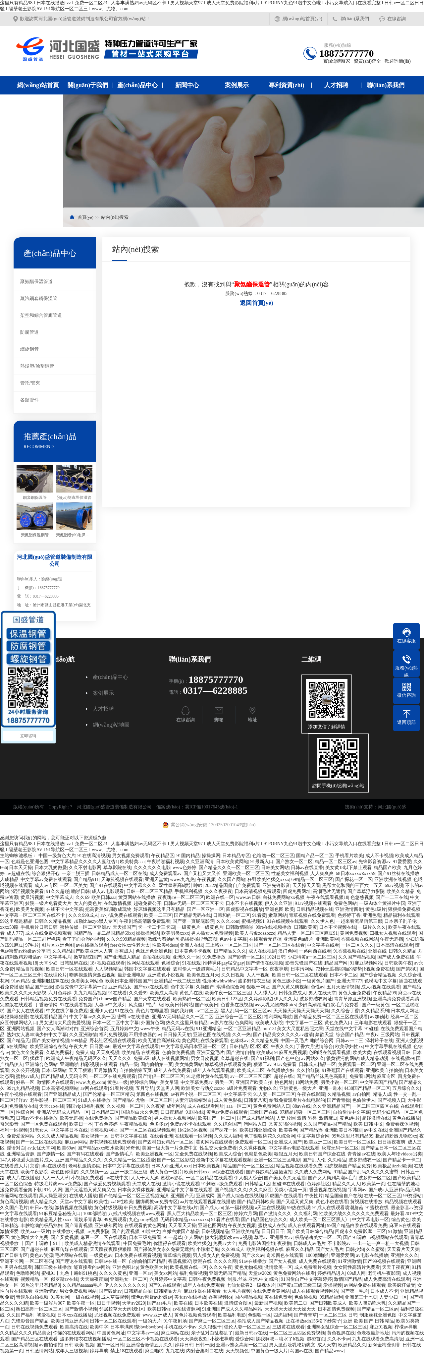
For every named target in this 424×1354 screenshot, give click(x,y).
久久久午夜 (220, 1267)
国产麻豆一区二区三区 (212, 1321)
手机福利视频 (188, 891)
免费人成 (85, 1052)
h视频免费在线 (379, 969)
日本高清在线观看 (394, 945)
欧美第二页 (295, 1303)
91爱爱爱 (402, 861)
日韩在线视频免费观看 (34, 1327)
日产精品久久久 (230, 951)
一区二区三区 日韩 (338, 1315)
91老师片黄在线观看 (207, 1076)
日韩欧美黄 (305, 927)
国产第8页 (406, 969)
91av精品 (20, 980)
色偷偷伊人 (363, 1100)
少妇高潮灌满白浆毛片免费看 (329, 1004)
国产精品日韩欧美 (255, 1201)
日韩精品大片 (168, 1291)
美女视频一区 (94, 1136)
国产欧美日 (206, 1004)
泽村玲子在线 (379, 1040)
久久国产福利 (20, 1315)
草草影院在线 (117, 867)
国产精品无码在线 (192, 915)
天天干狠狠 (80, 1070)
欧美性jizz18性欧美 (113, 1201)
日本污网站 (302, 969)
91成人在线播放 (94, 1100)
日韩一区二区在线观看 (113, 1321)
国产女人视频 (282, 1261)
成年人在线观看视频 (214, 1070)
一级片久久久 (372, 927)
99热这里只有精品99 (352, 1136)
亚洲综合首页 (94, 1028)
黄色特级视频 (108, 1207)
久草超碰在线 (234, 1058)
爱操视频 (332, 1285)
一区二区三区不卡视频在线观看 (145, 1338)
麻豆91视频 (381, 1327)
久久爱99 (138, 992)
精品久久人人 (346, 1183)
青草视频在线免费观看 (312, 915)
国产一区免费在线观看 (44, 1124)
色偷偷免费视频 (178, 1052)
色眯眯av (239, 1040)
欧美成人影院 (269, 1022)
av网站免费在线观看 (364, 1285)
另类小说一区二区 (339, 1082)
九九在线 (175, 1350)
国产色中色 (287, 1058)
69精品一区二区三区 (312, 879)
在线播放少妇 (280, 1070)
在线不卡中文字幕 (64, 909)
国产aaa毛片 (159, 1303)
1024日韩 (276, 957)
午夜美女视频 (242, 1225)
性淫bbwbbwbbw (219, 980)
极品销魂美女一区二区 (318, 1237)
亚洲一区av (140, 1273)
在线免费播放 (99, 1118)
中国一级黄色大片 (57, 855)
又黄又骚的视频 (285, 1124)
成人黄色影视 (228, 1100)
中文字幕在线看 (323, 945)
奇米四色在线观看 (284, 1255)
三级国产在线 (264, 1112)
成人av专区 (45, 885)
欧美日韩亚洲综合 (258, 1130)
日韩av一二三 (349, 1040)
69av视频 (394, 885)
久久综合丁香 (345, 1010)
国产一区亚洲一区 (205, 909)
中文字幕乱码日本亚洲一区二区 (194, 1046)
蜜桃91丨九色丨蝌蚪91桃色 (69, 1273)
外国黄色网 (152, 1022)
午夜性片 (313, 1195)
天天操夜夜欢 (194, 1338)
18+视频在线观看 (107, 963)
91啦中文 (150, 1231)
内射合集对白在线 (204, 1350)
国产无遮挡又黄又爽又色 (90, 1189)
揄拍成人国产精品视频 (260, 1321)
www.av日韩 (248, 897)
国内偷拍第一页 (156, 1064)
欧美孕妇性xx (349, 1046)
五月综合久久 (406, 1088)
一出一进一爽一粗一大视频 (380, 1243)
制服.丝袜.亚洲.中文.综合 (253, 1279)
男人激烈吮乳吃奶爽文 (292, 1344)
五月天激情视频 (343, 986)
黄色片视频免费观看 (195, 1315)
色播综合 (170, 963)
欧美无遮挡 (71, 1118)
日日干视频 (108, 1303)
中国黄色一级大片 (269, 1350)
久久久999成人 (83, 915)
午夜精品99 (384, 992)
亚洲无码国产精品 (227, 1273)
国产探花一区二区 (353, 879)
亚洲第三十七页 (361, 1297)
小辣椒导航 (207, 1249)
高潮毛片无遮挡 (329, 891)
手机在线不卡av (180, 1327)
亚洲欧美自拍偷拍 (384, 1070)
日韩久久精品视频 (53, 921)
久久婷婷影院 (258, 998)
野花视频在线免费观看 (112, 1142)
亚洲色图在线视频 (211, 1034)
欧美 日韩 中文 (368, 1124)
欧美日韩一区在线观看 (69, 969)
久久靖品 (337, 1159)
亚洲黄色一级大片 (297, 1088)
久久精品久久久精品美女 (25, 1332)
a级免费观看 (229, 1183)
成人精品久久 (44, 1201)
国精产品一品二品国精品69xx (104, 933)
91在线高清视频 (94, 855)
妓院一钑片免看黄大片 (48, 903)
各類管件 (29, 399)
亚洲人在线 (191, 945)
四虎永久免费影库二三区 (360, 1231)
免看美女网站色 (87, 980)
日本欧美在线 (208, 1303)
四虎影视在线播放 (244, 909)
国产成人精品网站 (255, 1118)
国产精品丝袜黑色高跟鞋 (321, 1076)
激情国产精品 (348, 1279)
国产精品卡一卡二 (401, 1159)
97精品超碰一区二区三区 (305, 1112)
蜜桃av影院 (172, 1177)
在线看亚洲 (161, 1136)
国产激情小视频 (81, 1309)
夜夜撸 (284, 1243)
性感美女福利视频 (289, 873)
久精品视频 (338, 1094)
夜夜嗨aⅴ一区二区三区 (181, 897)
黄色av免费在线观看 (227, 1112)
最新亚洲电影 (131, 974)
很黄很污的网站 (342, 1058)
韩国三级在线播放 (53, 1267)
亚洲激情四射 (349, 909)
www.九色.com (90, 1082)
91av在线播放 (253, 1261)
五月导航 (144, 1088)
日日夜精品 (172, 1112)
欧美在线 (183, 1303)
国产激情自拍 (240, 1052)
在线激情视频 (118, 903)
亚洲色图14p (125, 1267)
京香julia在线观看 (48, 1165)
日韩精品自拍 (138, 1291)
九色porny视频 (143, 1219)
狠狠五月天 (285, 1153)
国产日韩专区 (14, 1255)
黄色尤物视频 (248, 1267)
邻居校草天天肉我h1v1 (122, 1309)
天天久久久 (120, 1058)
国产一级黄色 (376, 1004)
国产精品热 (311, 1130)
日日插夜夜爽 (391, 1142)
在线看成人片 (14, 1165)
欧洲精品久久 (352, 1344)
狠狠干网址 (258, 986)
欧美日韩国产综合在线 (322, 1153)
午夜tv (372, 1034)
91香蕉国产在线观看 (343, 1070)
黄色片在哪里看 (152, 1010)
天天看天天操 (182, 1225)
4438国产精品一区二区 (367, 1088)
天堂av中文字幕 (76, 1201)
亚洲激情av (45, 1291)
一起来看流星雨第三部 (359, 921)
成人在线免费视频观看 (48, 933)
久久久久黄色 (113, 1273)
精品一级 (129, 1064)
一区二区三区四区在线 (375, 1106)
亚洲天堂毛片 (210, 1052)
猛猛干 (37, 1058)
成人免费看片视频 (312, 1267)
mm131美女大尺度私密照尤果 (293, 1028)
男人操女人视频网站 (175, 1118)
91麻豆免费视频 (290, 1052)
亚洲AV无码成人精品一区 (63, 1112)
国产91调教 (354, 1237)
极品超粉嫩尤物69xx (396, 1136)
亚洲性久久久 (404, 1255)
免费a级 (141, 1058)
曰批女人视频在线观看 (393, 933)
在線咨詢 (396, 18)
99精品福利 (331, 1297)
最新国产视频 (268, 1303)
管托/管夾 (30, 383)
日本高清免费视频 (336, 1309)
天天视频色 (237, 1350)
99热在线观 (298, 1207)
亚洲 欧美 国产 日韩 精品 (368, 1321)
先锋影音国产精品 (29, 1321)
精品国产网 (335, 963)
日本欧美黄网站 (232, 861)
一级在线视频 (85, 1297)
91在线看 (117, 992)
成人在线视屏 (262, 951)
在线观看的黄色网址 (145, 1225)
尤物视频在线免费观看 (117, 1315)
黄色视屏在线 (341, 1332)
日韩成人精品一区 (317, 1064)
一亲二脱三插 (75, 873)
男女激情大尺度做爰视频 (64, 1022)
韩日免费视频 (138, 1207)
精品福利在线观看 (401, 915)
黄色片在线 (191, 992)
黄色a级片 (375, 909)
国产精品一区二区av (377, 1309)
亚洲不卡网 (11, 1261)
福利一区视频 (14, 1130)
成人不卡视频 (379, 855)
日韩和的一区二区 (231, 915)
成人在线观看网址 (205, 1106)
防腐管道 (29, 332)
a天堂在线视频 (270, 1207)
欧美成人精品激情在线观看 (93, 1243)
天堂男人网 (167, 1088)
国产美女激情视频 (50, 1040)
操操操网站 (147, 933)
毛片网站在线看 (71, 1255)
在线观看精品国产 (48, 1016)
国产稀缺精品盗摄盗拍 (269, 1171)
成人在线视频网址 (170, 1058)
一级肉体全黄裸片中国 (382, 903)
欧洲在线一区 (220, 897)
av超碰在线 (18, 873)
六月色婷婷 (60, 992)
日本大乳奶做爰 (50, 867)
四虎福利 (282, 1315)
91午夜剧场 (175, 1321)
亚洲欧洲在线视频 (392, 879)
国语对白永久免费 (139, 1112)
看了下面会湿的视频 (83, 939)
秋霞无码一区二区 (340, 1148)
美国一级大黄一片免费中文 (169, 1148)
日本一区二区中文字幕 (115, 1022)
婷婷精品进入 (331, 1273)
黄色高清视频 (14, 1201)
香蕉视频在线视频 (327, 1189)
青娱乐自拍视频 (32, 1297)
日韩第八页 (255, 1100)
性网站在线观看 (143, 963)
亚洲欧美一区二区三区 (246, 873)
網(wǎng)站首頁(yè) (302, 18)
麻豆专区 (386, 1076)
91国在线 (195, 1112)
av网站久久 (312, 1058)
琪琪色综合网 (230, 986)
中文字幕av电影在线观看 (294, 1148)
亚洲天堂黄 (156, 879)
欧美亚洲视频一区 (154, 1153)
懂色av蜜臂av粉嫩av (151, 1297)
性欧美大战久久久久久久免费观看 (354, 1213)
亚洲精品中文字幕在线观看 (184, 1189)
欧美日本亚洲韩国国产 (128, 980)
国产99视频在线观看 (384, 1261)
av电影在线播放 (372, 1255)
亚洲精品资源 (20, 1153)
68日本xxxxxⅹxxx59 (356, 873)
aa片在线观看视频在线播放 (207, 1201)
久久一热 (241, 1034)
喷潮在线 (202, 1261)
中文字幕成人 (60, 897)
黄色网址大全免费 (29, 1237)
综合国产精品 (350, 1034)
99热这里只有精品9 (40, 1285)
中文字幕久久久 (140, 885)
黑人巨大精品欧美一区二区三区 (199, 1213)
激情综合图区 (238, 1303)
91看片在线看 (225, 1219)
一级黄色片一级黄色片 (200, 927)
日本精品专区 (236, 855)
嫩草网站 (277, 915)
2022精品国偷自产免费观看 (232, 885)
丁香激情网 (46, 1004)
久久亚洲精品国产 (331, 1106)
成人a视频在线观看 (380, 986)
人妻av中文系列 (110, 1004)
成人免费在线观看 (317, 1261)
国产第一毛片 (354, 1291)
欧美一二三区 (158, 915)
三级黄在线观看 (288, 1327)
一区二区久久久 (358, 945)
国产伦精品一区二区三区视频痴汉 (134, 1195)
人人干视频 (258, 974)
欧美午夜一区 (81, 1303)
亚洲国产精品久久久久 (78, 1159)
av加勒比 (379, 1016)
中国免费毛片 (137, 1243)
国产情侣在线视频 (264, 963)
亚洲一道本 (330, 1088)
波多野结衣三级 (254, 980)
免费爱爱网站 (20, 1136)
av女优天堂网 (41, 1148)
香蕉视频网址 (104, 1130)
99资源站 (412, 1195)
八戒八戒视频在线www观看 (136, 1213)
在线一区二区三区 (382, 1195)
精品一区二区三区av (335, 861)
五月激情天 (105, 1070)
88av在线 (301, 1106)
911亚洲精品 (208, 1028)
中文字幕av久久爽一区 (92, 1016)
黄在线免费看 (278, 1297)
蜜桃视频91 (253, 921)
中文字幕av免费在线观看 (46, 879)
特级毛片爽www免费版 (57, 1183)
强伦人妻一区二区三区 (247, 1327)
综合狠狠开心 (46, 873)
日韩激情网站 (39, 1350)
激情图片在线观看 (55, 1082)
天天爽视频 (107, 1052)
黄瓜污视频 (32, 897)
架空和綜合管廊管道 (41, 315)
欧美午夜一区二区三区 (228, 992)
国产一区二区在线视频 (39, 1142)
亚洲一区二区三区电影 (277, 1159)
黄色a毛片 (350, 1118)
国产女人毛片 (330, 1249)
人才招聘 (336, 85)
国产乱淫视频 (125, 1231)
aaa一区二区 (239, 1106)
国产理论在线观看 (73, 1261)
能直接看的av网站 (92, 1267)
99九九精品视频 (23, 1088)
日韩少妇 (354, 1249)
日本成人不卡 (384, 1291)
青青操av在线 (361, 1153)
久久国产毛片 (14, 1207)
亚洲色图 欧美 (279, 909)
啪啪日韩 (80, 891)
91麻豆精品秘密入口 (60, 1213)
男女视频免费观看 (130, 855)
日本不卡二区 (343, 974)
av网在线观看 (94, 1088)
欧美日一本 (80, 1124)
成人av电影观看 (108, 891)
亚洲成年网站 (108, 1225)
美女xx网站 (165, 1273)
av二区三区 (206, 1010)
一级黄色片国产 (318, 980)
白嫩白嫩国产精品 (180, 1231)
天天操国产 (124, 927)
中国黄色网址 (111, 1332)
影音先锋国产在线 (303, 963)
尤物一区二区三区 (154, 1100)
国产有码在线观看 (85, 1153)
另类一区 (224, 1082)
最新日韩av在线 (251, 1332)
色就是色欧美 (258, 1153)
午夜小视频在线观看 (21, 1094)
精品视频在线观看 (403, 1201)
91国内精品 (188, 855)
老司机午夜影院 (384, 1273)
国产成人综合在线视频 (240, 1195)
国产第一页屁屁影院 (193, 921)
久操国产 (205, 986)
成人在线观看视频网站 (315, 1291)
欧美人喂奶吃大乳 (367, 1303)
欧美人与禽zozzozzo (255, 933)
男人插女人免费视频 (212, 933)
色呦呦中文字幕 (380, 980)
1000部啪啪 (94, 1213)
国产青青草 (305, 1315)
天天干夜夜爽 (396, 1267)
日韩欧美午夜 (398, 963)
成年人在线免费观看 (204, 1285)
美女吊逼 (169, 1082)
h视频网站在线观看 (388, 1237)
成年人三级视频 (71, 1350)
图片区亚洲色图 (57, 945)
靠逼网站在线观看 (18, 1195)
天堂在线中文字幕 (343, 1028)
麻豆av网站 (76, 1142)
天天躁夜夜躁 (94, 1279)
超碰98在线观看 (288, 1183)
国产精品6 (123, 1100)
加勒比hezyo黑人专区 (95, 921)
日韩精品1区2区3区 (249, 1046)
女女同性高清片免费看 (357, 1267)
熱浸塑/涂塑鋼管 (37, 366)
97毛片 (32, 945)
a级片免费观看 (241, 1088)
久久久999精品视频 (126, 939)
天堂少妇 (48, 963)
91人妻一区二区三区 (274, 1094)
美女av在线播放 (190, 1297)
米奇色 (133, 1148)
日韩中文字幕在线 (128, 1136)
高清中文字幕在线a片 (176, 1207)
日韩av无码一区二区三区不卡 (194, 903)
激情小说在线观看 (180, 1183)
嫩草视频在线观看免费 (228, 1064)
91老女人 (39, 1130)
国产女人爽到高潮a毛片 (332, 1177)
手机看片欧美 (349, 855)
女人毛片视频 (237, 1291)
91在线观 (191, 963)
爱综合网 (244, 1338)
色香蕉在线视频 (237, 1004)
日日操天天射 (177, 1034)
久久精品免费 (265, 1040)
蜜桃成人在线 (272, 1225)
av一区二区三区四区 (251, 1076)
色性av (317, 986)
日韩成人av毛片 (309, 1243)
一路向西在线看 (315, 951)
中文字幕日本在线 (69, 1130)
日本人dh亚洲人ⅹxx (171, 1165)
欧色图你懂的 (65, 1171)
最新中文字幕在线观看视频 (224, 1159)
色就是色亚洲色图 (29, 861)
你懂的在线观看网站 (74, 1332)
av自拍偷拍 (50, 1344)
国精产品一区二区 (314, 855)
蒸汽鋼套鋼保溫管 (38, 298)
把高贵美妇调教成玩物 (108, 909)
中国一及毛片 (294, 1040)
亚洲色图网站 (212, 1225)
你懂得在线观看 (169, 1243)
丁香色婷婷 (106, 1124)
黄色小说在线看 (332, 1201)
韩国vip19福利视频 (85, 1106)
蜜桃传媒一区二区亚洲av (85, 927)
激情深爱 (9, 1231)
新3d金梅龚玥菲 (384, 1344)
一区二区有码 (39, 1261)
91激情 (395, 1231)
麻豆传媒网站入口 (18, 1022)
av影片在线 (221, 1022)
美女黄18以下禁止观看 (348, 867)
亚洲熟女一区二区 (128, 1279)
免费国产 (88, 998)
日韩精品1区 (257, 1183)
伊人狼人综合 (248, 1177)
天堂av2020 (259, 1273)
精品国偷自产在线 (343, 1195)
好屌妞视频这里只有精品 (159, 909)
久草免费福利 (60, 1052)
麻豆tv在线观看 (405, 1225)
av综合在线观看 (228, 1171)
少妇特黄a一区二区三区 (312, 957)
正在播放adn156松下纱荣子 (313, 1321)
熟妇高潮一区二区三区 (39, 1309)
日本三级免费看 (145, 1237)
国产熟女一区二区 (294, 861)
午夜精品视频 (133, 1124)
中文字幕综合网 (313, 1136)
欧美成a (264, 1052)
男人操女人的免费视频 (216, 1255)
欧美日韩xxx (197, 1171)
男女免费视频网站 (78, 1291)
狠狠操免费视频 (404, 909)
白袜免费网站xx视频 (283, 897)
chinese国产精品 (115, 998)
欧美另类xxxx (175, 933)
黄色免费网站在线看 (294, 1273)
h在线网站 (17, 1046)
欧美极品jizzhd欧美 (392, 1165)
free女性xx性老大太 (130, 945)
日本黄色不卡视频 (193, 951)
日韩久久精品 (402, 951)
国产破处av (110, 1291)
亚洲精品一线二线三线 (177, 980)
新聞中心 (187, 85)
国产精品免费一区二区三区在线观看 (331, 1016)
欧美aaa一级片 (35, 1231)
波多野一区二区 (374, 1177)
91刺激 (208, 1183)
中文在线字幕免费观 (67, 1010)
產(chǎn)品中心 (137, 85)
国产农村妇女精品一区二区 (165, 1142)
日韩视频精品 (215, 1231)
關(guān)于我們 (88, 85)
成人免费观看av (165, 873)
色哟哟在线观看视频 (329, 1052)
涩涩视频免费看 (27, 891)
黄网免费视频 (354, 933)
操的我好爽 (181, 1010)
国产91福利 (262, 1058)
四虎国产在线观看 (283, 1195)
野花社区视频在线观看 (112, 1040)
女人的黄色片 (88, 903)
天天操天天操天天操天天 (290, 1309)
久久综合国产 (227, 1124)
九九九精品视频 (90, 992)
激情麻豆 (328, 1118)
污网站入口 (255, 1124)
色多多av (159, 1124)
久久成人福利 (228, 1136)
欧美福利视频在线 (265, 1249)
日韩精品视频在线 (314, 909)
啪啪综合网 (322, 1040)
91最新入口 (262, 861)
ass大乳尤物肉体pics (275, 1004)
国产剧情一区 (51, 1153)
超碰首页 (316, 1338)
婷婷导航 (99, 1350)
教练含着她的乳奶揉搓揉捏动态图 (182, 939)
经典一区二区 (404, 1016)
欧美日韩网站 (179, 1004)
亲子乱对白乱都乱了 (212, 1332)
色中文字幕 (182, 986)
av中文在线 (375, 1130)
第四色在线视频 (152, 1094)
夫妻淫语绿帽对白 (193, 1100)
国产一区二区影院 (175, 1159)
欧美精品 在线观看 (141, 1052)
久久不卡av (338, 1338)
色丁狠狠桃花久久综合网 (269, 1136)
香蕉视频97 (179, 1261)
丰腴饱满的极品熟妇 (41, 1225)
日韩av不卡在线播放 (36, 1118)
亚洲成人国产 (288, 1142)
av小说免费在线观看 (121, 915)
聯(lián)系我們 (355, 18)
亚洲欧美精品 (245, 1231)
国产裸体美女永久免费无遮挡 (163, 1249)
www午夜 (150, 1028)
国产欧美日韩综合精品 (310, 1231)
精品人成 (382, 1094)
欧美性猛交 (199, 1243)
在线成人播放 (83, 1195)
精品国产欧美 (387, 867)
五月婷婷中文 (124, 1028)
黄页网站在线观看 (214, 1142)
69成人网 (356, 1273)
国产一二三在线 (392, 897)
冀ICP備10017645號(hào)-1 (211, 806)
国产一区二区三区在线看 (279, 945)
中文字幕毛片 (58, 957)
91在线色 (124, 1010)
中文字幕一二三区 (304, 1022)
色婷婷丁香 (349, 915)
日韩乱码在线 (74, 963)
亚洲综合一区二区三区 (238, 1016)
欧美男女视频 (30, 909)
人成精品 (9, 879)
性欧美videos (165, 945)
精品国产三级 (39, 986)
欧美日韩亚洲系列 (69, 1321)
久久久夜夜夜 (218, 891)
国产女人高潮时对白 (58, 1028)
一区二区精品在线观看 (209, 1177)
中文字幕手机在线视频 (388, 1046)
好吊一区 (25, 1082)
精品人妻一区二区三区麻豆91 (308, 933)
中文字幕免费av (197, 1082)
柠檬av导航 (406, 1327)
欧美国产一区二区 (216, 1118)
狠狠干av (262, 1064)
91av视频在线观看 (313, 903)
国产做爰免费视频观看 (107, 1183)
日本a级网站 (54, 1070)
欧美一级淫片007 (47, 1303)
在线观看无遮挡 (265, 939)
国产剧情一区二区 (246, 957)
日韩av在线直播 (307, 867)
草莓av (261, 1237)
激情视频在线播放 (73, 1207)
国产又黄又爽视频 (290, 986)
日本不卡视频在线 (337, 927)
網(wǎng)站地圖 (111, 725)
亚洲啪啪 (69, 1064)
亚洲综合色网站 (41, 1064)
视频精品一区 (34, 1279)
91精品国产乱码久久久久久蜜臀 (366, 1171)
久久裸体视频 (253, 1148)
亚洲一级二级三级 (128, 1171)
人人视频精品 (108, 969)
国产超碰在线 (34, 1249)
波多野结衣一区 (364, 1159)
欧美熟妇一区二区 (191, 998)
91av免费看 (285, 1064)
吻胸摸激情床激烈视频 (92, 974)
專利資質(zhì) (286, 85)
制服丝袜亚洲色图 (378, 1315)
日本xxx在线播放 (74, 1315)
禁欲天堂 (324, 1034)
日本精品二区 (105, 1112)
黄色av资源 (41, 1255)
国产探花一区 (224, 1130)
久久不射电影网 (85, 867)
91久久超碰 (57, 891)
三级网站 (390, 1034)
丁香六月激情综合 (314, 1046)
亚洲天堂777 (349, 980)
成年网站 (176, 1106)
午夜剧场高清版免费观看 (144, 921)
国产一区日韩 (110, 1344)
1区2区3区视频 (193, 1130)
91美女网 (60, 1297)
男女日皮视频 (205, 1058)
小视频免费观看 (87, 1177)
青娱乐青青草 (88, 1219)
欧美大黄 (362, 1052)
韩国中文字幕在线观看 (147, 969)
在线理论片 (55, 974)
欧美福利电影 (232, 1315)
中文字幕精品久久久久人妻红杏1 (84, 861)
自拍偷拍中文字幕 (351, 1112)
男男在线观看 (18, 1267)
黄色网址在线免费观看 (205, 1040)
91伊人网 (53, 1189)
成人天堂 (326, 1344)
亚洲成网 (205, 1195)
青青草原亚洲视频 (352, 998)
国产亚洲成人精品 (121, 957)
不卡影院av (339, 1243)
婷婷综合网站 (144, 1082)
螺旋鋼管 (29, 349)
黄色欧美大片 (154, 1267)
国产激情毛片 (119, 1153)
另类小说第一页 (290, 1189)
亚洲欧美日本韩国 (343, 1130)
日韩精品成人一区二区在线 (119, 873)
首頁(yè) (85, 217)
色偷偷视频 (305, 1297)
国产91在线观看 (105, 885)
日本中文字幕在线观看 (126, 1165)
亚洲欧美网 (327, 939)
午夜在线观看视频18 (327, 897)
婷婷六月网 (245, 1213)
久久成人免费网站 (313, 1171)
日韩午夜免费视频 (207, 1279)
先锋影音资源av (374, 861)
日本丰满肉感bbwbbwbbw (136, 1327)
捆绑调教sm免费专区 (156, 1201)
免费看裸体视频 (402, 1124)
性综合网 (25, 1112)
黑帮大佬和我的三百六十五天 (352, 885)
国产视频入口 (391, 1100)
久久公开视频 (25, 1070)
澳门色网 (287, 951)
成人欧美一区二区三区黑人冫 (320, 1219)
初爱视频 (46, 1315)
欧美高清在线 (74, 1327)
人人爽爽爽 (322, 873)
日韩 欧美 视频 (79, 1344)
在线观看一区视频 (193, 1136)
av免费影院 (98, 1231)
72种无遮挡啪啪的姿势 (339, 969)
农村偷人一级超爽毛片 (196, 969)
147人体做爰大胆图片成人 (26, 1159)
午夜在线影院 (311, 1094)
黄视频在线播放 (366, 1201)
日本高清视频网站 (60, 1088)
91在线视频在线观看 (287, 921)
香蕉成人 (124, 951)
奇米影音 (9, 1124)
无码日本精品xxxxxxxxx (184, 1219)
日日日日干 (273, 1231)
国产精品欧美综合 (133, 1118)
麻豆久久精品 (300, 1249)
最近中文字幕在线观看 (136, 1046)
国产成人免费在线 (395, 957)
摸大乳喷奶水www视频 (228, 1237)
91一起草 (173, 1237)
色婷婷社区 (318, 1183)
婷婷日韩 (184, 1344)
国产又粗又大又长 (202, 873)
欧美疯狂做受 (401, 1285)
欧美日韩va (158, 1309)
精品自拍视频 (30, 969)
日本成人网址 (405, 1010)
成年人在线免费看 (172, 1070)
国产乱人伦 (314, 1159)
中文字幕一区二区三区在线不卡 (33, 915)
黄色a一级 (117, 1082)
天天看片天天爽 (403, 1249)
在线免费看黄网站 (271, 1291)
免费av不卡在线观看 (190, 1124)
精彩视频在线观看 (99, 1064)
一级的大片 (149, 1321)
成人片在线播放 (23, 1177)
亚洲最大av (281, 1237)
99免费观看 (115, 1219)
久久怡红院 (308, 1070)
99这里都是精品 (16, 921)
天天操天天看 (306, 885)
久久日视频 (232, 974)
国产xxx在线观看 (150, 986)
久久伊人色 (322, 921)
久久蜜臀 (375, 1249)
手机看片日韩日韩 (39, 927)
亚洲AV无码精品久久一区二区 (182, 1016)
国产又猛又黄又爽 (294, 1201)
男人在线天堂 (322, 992)
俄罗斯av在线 (64, 1279)
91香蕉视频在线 (349, 951)
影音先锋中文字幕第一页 (80, 986)
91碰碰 (371, 1028)
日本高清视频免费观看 (258, 891)
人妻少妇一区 (393, 1297)
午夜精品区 (162, 855)
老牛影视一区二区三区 (53, 1100)
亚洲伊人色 (101, 1010)
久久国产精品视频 (356, 957)
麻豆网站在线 (175, 1332)
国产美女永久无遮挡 (285, 1177)
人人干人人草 (55, 1177)
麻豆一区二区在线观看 (103, 1237)
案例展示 (237, 85)
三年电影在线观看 (373, 1022)
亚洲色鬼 (372, 915)
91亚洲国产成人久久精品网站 (232, 1309)
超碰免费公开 (147, 903)
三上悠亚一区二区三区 (228, 945)
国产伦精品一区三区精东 (108, 1094)
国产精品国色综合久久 (264, 1219)
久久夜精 (155, 1106)
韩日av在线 (41, 1207)
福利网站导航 (278, 1016)
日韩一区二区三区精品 (149, 891)
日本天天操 (20, 867)
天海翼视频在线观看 (122, 879)
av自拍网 (361, 1094)
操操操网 (211, 855)
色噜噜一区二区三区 (273, 855)
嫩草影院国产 (87, 957)
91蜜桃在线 (377, 1207)
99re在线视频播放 (273, 927)
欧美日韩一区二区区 (355, 1142)
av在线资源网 (186, 1309)
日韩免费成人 (292, 992)
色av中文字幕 (233, 939)
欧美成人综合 (228, 1153)
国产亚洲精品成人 (62, 1094)
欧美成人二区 (251, 1070)
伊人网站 (193, 1237)
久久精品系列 (375, 1010)
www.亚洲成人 (157, 1315)
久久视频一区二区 (125, 1106)
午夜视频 (206, 879)
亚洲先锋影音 (276, 885)
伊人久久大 (285, 998)
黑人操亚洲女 (53, 1195)
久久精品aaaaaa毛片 (82, 1285)
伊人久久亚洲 (278, 903)
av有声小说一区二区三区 (196, 1094)
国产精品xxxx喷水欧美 (101, 1148)
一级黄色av (100, 1255)
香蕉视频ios (220, 1297)
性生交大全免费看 (218, 1148)
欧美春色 (288, 1130)
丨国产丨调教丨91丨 (41, 1243)
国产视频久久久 (231, 1189)
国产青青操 (338, 1100)
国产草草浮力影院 (366, 891)
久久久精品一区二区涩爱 (129, 1159)
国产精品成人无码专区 (64, 1076)
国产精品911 (86, 879)
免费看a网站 (362, 1076)
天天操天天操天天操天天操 (301, 1010)
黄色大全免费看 (354, 992)
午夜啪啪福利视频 (165, 861)
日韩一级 (204, 1344)
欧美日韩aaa (103, 897)
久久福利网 (305, 1213)
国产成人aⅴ (211, 1207)
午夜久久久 (282, 1046)
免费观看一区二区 (356, 1064)
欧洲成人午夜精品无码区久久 (76, 1058)
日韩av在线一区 (110, 1261)
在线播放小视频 (68, 1231)
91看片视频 (121, 1088)
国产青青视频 (78, 1225)
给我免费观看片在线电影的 (297, 1100)
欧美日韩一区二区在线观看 (300, 974)
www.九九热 (182, 879)
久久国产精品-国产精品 (327, 1124)
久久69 (82, 897)
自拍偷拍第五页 (135, 1070)
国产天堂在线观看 (152, 998)
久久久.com (227, 921)
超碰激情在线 (376, 1118)
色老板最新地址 (373, 1332)
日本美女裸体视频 (136, 1189)
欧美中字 (99, 1327)
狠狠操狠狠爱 (14, 1016)
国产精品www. (329, 1350)
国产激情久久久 (275, 1213)
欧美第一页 (373, 1183)
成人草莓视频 (115, 1297)
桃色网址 (284, 1082)
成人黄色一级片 (166, 1171)
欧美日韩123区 (227, 998)
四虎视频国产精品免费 (347, 1165)
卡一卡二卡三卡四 (156, 927)
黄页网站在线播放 (136, 897)
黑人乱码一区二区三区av (246, 1010)
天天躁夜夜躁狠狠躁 (111, 1249)
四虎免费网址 (297, 891)
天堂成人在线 (146, 1183)
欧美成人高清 (164, 992)
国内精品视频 (248, 1297)
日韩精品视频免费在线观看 (48, 998)
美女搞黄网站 (189, 1064)
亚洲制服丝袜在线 (50, 980)
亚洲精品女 (120, 986)
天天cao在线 (51, 1106)
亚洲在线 (377, 951)
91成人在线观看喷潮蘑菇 (337, 1207)
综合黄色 (400, 1219)
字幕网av (357, 1189)
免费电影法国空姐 (256, 1243)
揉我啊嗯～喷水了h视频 (280, 1338)
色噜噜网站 (27, 1273)
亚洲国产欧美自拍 (254, 1082)
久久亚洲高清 (200, 861)
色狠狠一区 (259, 1315)
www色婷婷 (184, 867)
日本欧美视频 (207, 1165)
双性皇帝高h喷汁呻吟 (181, 885)
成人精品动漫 (375, 1058)
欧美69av (66, 1148)
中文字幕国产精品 (378, 1082)
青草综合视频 (177, 1255)
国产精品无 (18, 1040)
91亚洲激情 (349, 1261)
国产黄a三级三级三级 (299, 1285)
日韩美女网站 (275, 867)
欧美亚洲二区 (318, 1142)
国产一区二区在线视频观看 (147, 1130)
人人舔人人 (265, 992)
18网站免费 (306, 1082)
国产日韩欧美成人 (327, 1303)
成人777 (15, 933)
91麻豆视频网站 (366, 963)
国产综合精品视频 (378, 974)
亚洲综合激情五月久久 (149, 1344)
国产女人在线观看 (25, 1010)
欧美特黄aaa (132, 861)
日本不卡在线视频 (244, 903)
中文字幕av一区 (143, 1332)
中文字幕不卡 (237, 1094)
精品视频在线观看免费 (299, 1165)
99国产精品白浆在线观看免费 (357, 1225)
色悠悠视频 (362, 897)
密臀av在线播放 (133, 1016)
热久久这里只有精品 (187, 1022)
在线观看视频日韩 (391, 1052)
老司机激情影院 (84, 1165)
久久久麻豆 (260, 1189)
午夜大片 (78, 1046)
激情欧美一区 (278, 1267)
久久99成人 (232, 1249)
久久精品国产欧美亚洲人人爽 (82, 951)
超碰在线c (284, 1076)
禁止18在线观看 (126, 1350)
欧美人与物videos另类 (399, 1153)
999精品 (79, 1040)
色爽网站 (244, 1022)
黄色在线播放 (406, 1118)
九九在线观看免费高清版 (377, 1338)
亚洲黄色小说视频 (166, 974)
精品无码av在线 (178, 1028)
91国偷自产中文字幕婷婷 (306, 1279)
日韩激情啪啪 (239, 927)
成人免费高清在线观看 (387, 1279)
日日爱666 (99, 1046)
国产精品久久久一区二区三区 (229, 867)
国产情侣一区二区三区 (161, 1076)
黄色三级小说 (286, 980)
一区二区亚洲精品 (242, 1028)
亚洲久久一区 (186, 957)
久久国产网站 (231, 879)
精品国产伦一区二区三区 (248, 1165)
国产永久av (252, 1255)
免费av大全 (224, 1243)
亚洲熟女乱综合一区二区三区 (337, 1327)
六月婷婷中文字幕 (167, 1279)
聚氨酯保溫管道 (36, 281)
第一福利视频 (239, 1207)
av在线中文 (117, 1177)
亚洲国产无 (182, 1195)
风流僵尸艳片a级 (146, 1004)
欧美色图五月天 (203, 974)
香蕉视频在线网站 (359, 939)
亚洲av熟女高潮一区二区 (241, 1344)
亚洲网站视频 (20, 1028)
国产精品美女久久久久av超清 (283, 1034)
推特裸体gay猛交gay (223, 963)
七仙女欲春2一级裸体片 (251, 1285)
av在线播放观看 (92, 945)
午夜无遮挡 (391, 939)
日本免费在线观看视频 (138, 1255)
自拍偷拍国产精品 (147, 1261)
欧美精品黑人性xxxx (51, 1219)
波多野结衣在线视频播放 (85, 1338)
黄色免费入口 (338, 1022)
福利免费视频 (113, 1034)
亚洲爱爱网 (342, 1255)
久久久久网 (225, 1261)
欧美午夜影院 (34, 1171)
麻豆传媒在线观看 (69, 1249)
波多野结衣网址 (315, 998)
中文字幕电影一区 (370, 1219)
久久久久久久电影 (152, 867)
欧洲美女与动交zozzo (203, 1088)
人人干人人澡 (145, 1177)
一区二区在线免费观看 (112, 1076)
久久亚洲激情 (83, 1034)
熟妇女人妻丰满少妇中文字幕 (37, 1034)
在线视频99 (402, 1058)
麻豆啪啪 (154, 1350)
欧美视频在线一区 (188, 1267)
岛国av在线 (301, 1350)
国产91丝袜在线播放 (398, 873)
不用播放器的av (145, 1034)
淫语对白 (16, 1148)
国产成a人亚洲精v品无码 (393, 1189)
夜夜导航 (279, 969)
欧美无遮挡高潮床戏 (159, 1040)
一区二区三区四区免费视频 (297, 1332)
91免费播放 (214, 957)
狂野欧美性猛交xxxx (268, 879)
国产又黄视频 (65, 1237)
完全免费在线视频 (193, 1153)
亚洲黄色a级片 (298, 939)
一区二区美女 (73, 885)
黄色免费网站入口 (271, 1106)
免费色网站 (345, 903)
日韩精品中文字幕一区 (244, 969)
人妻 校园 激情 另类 (296, 1118)
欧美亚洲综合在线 (48, 1046)
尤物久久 (268, 1088)
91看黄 (259, 915)
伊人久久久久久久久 (125, 1285)
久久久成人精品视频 (58, 1136)
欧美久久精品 (400, 891)
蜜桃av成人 (27, 1076)
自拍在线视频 (156, 957)
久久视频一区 (94, 1171)
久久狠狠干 (210, 1327)
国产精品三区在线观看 (34, 1338)
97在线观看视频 (76, 1004)
